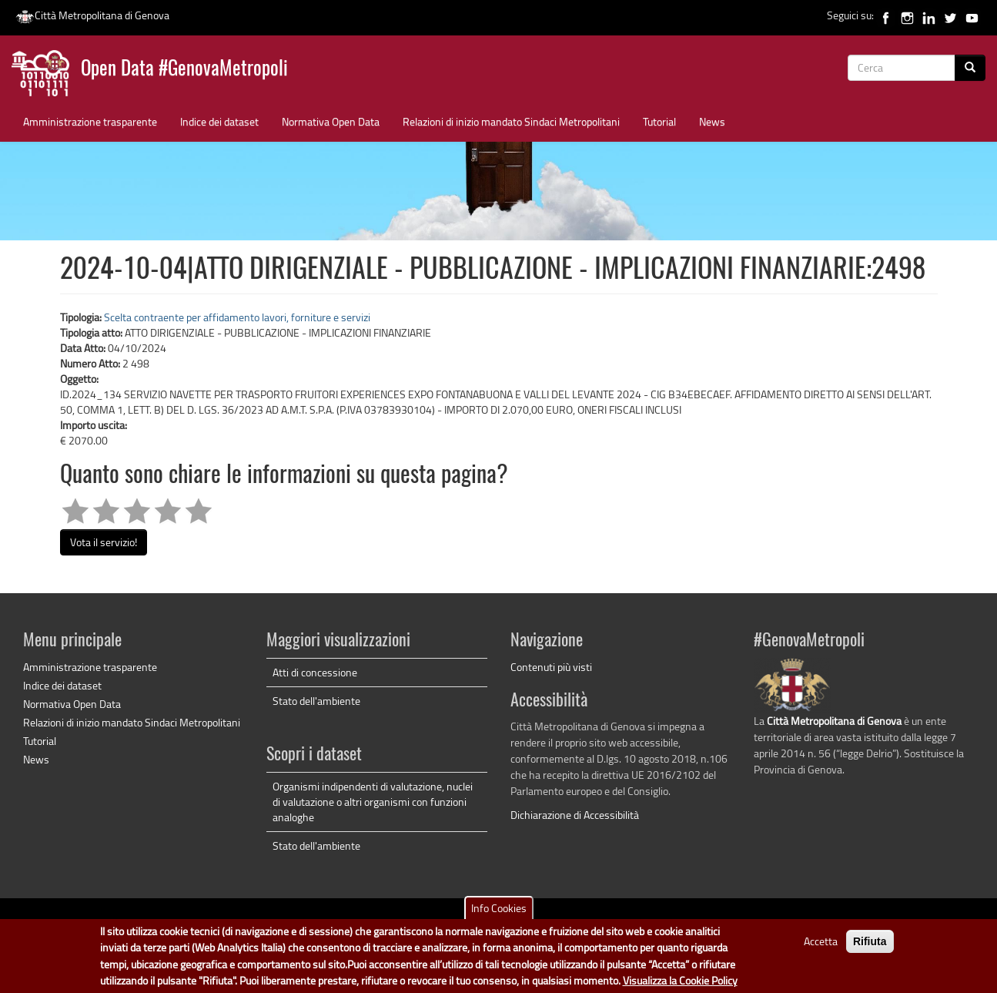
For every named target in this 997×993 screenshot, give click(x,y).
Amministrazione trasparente (90, 121)
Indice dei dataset (219, 121)
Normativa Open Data (331, 121)
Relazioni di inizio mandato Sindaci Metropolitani (511, 121)
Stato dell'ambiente (316, 700)
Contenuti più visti (551, 666)
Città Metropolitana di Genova (92, 15)
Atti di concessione (315, 672)
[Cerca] (970, 68)
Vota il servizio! (103, 542)
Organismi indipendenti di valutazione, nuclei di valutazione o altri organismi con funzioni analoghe (373, 801)
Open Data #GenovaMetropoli (184, 69)
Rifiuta (870, 947)
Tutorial (659, 121)
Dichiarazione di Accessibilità (574, 814)
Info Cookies (499, 913)
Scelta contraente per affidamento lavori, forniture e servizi (237, 317)
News (712, 121)
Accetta (821, 946)
